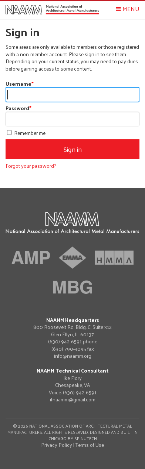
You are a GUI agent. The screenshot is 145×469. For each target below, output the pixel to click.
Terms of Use (89, 444)
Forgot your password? (31, 165)
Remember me (26, 132)
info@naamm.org (72, 355)
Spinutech (85, 438)
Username (20, 83)
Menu (127, 8)
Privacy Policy (56, 444)
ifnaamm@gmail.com (72, 399)
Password (18, 108)
